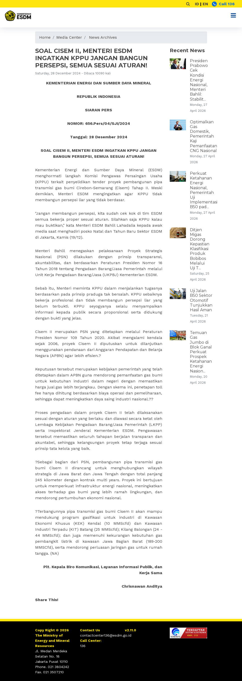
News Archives (103, 37)
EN (205, 3)
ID (197, 3)
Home (45, 37)
